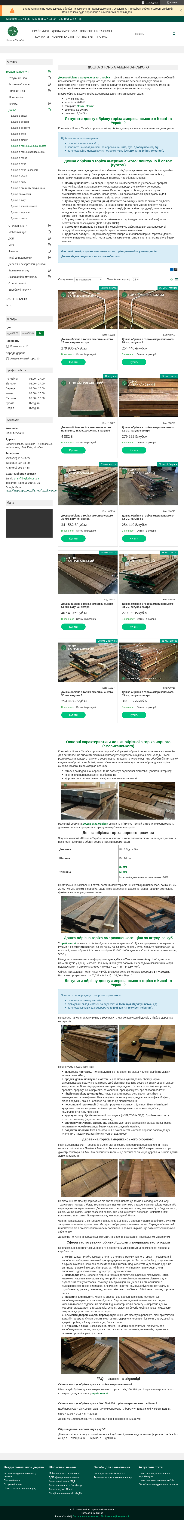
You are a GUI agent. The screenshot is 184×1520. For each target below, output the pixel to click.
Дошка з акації (19, 115)
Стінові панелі (17, 283)
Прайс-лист (40, 31)
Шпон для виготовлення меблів (156, 1480)
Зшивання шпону (18, 270)
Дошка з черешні (20, 212)
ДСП (11, 238)
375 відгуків (152, 2)
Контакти (42, 36)
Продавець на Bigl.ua (92, 1513)
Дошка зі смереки (21, 194)
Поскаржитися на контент (85, 1516)
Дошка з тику (18, 200)
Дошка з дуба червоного (24, 170)
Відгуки (87, 36)
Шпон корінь (15, 97)
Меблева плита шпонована (64, 1473)
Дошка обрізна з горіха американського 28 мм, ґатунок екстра (87, 341)
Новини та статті (64, 36)
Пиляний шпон (17, 90)
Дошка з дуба (18, 164)
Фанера (13, 251)
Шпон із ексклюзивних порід (19, 1488)
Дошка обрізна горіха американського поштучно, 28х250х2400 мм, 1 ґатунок (86, 429)
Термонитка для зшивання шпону (113, 1477)
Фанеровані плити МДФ (62, 1481)
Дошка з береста (20, 127)
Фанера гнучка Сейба (61, 1489)
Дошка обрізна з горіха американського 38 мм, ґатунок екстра (147, 605)
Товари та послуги (17, 71)
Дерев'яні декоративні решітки (26, 264)
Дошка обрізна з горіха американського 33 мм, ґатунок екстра (87, 517)
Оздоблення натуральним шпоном (158, 1484)
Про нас (102, 36)
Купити (73, 362)
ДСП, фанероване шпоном (64, 1477)
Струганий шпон (18, 78)
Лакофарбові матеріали (22, 276)
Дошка (12, 110)
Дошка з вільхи (19, 139)
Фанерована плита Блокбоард (66, 1485)
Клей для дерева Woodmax (109, 1473)
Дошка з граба (19, 157)
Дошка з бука (18, 133)
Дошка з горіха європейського (28, 151)
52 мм (123, 872)
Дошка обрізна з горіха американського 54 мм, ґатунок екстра (87, 605)
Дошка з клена (19, 176)
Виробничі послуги (19, 289)
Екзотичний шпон (18, 84)
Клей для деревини (20, 257)
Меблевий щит (17, 232)
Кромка (12, 103)
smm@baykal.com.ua (26, 478)
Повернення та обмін (96, 31)
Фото (9, 305)
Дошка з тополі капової (24, 206)
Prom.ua (109, 1509)
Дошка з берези (20, 121)
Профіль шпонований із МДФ (65, 1493)
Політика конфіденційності (115, 1516)
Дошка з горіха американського (28, 145)
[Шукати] (174, 34)
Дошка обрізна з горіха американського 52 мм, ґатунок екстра (147, 429)
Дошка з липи (18, 182)
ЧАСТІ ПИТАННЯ (17, 298)
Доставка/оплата (64, 31)
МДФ (11, 244)
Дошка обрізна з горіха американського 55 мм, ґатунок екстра (147, 693)
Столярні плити (17, 225)
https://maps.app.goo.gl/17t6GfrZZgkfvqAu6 (31, 490)
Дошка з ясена (19, 218)
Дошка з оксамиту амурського (28, 188)
